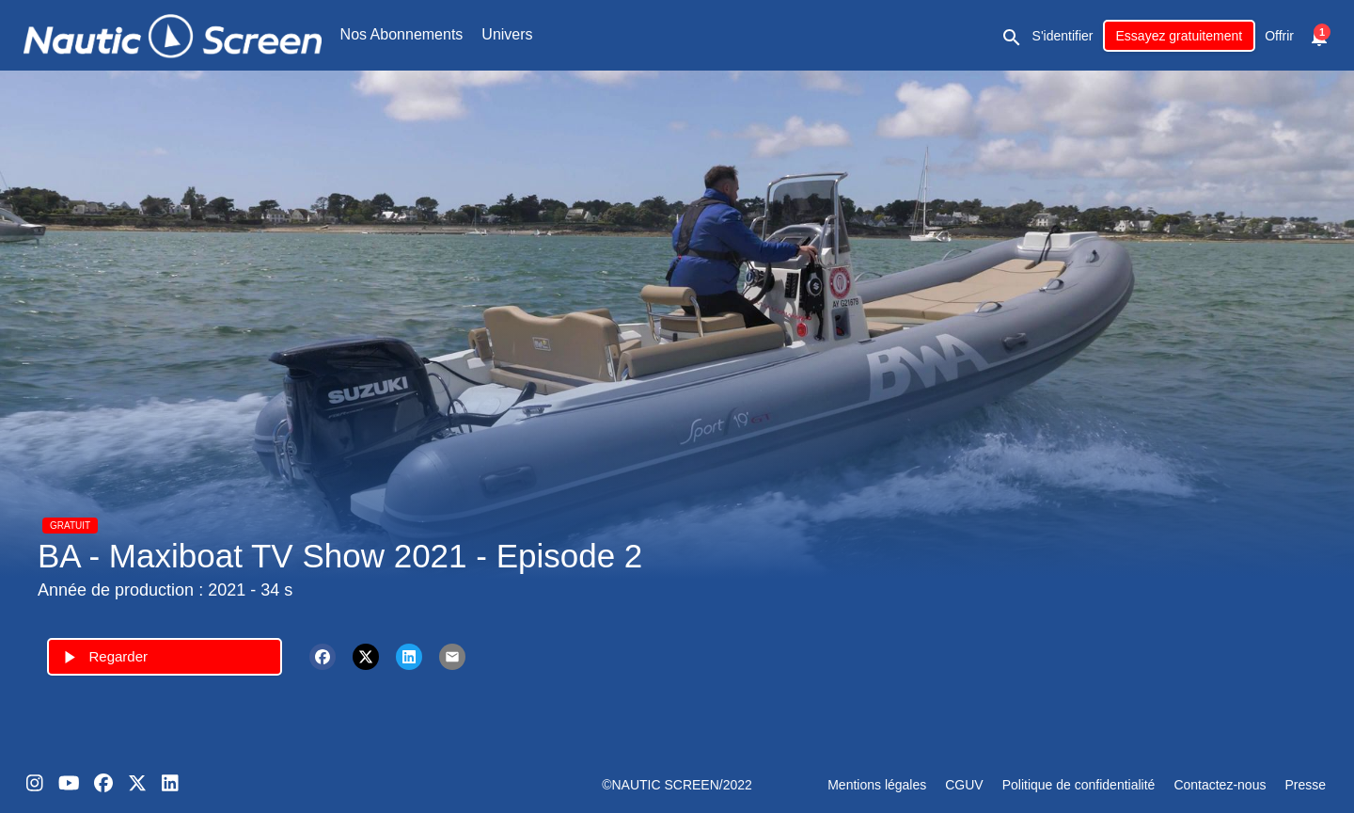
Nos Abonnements (402, 34)
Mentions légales (876, 784)
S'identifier (1063, 35)
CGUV (964, 784)
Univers (506, 34)
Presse (1305, 784)
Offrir (1279, 35)
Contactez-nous (1219, 784)
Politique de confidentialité (1079, 784)
